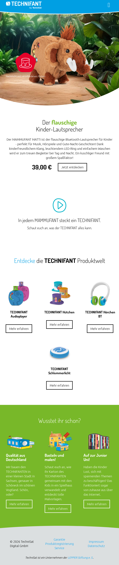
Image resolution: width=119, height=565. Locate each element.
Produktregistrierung (59, 543)
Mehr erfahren (19, 328)
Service (59, 548)
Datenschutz (96, 546)
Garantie (59, 539)
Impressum (96, 541)
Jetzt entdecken (72, 167)
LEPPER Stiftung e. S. (80, 557)
